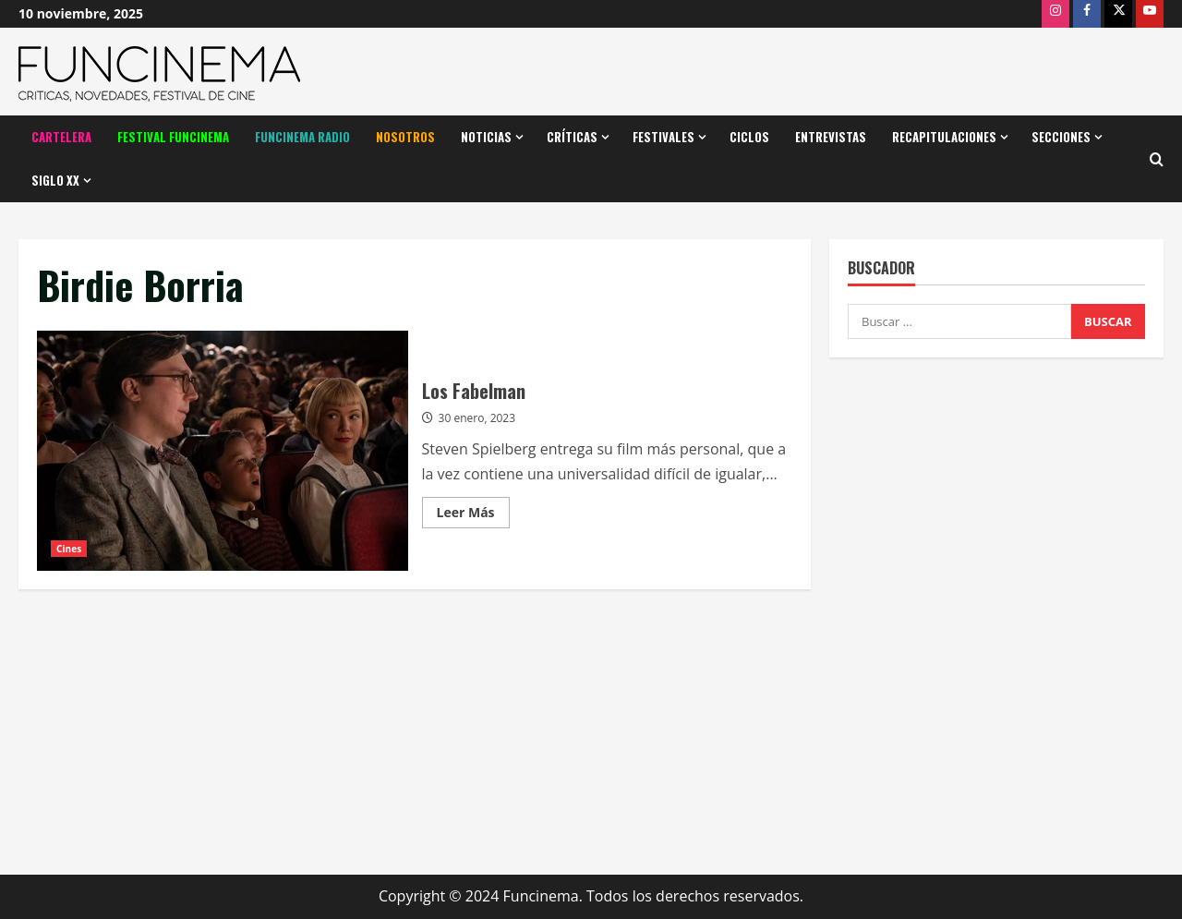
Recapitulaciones (944, 136)
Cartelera (61, 136)
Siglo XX (55, 180)
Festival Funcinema (173, 136)
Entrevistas (830, 136)
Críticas (572, 136)
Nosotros (405, 136)
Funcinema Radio (302, 136)
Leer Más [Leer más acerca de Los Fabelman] (473, 515)
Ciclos (749, 136)
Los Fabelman (222, 451)
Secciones (1061, 136)
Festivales (663, 136)
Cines (68, 548)
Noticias (486, 136)
